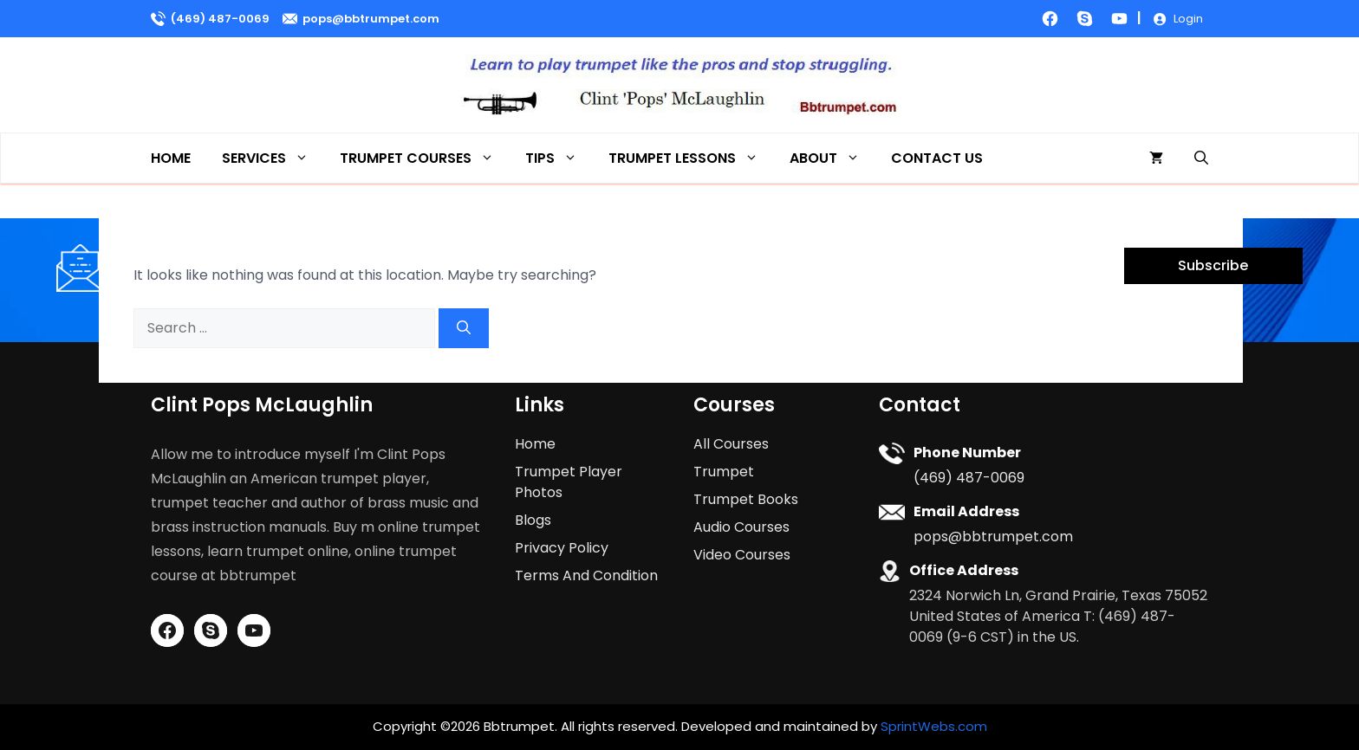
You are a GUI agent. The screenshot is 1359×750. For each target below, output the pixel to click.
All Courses (731, 444)
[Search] (464, 328)
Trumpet (723, 472)
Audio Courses (741, 527)
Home (171, 158)
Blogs (533, 520)
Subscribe (1213, 265)
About (832, 158)
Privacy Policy (561, 548)
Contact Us (937, 158)
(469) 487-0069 (220, 18)
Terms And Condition (586, 575)
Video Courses (741, 555)
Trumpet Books (745, 499)
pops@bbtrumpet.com (370, 18)
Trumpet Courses (425, 158)
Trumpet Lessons (691, 158)
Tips (559, 158)
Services (273, 158)
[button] (1201, 158)
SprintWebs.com (934, 726)
